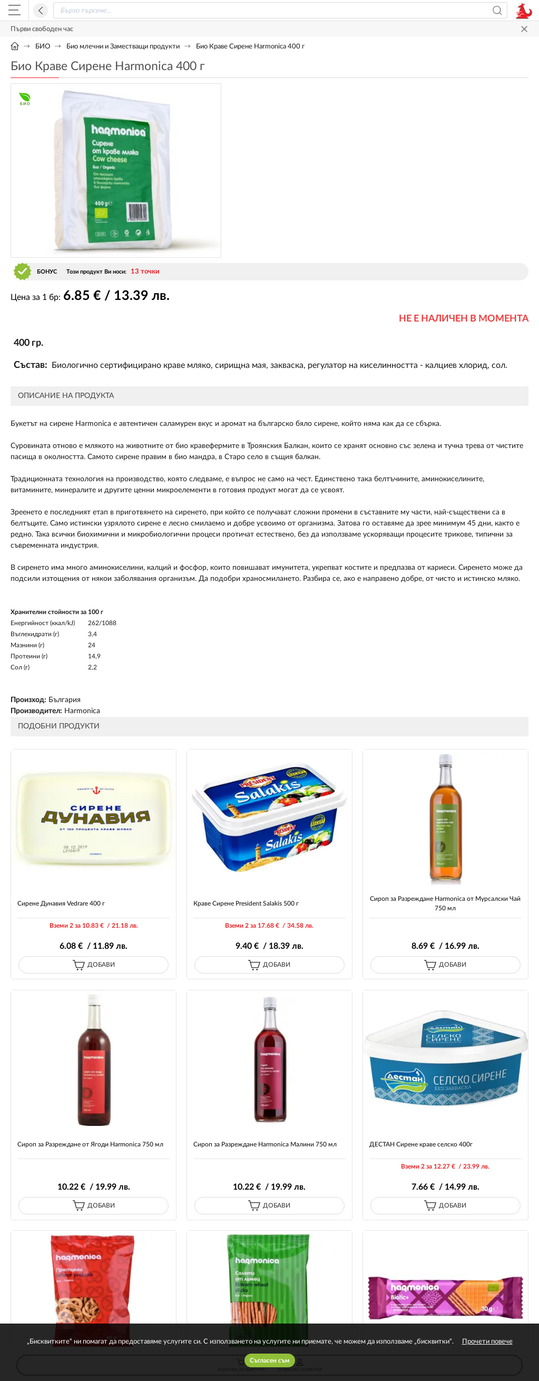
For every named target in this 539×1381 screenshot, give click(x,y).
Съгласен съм (270, 1360)
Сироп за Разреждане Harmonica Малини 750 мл (265, 1144)
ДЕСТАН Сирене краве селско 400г (421, 1144)
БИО (42, 46)
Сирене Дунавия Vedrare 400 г (61, 903)
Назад (40, 10)
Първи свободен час (42, 29)
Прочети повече (487, 1341)
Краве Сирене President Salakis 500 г (246, 903)
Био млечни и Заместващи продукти (123, 46)
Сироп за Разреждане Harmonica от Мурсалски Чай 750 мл (445, 903)
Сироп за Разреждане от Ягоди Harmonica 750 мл (90, 1144)
